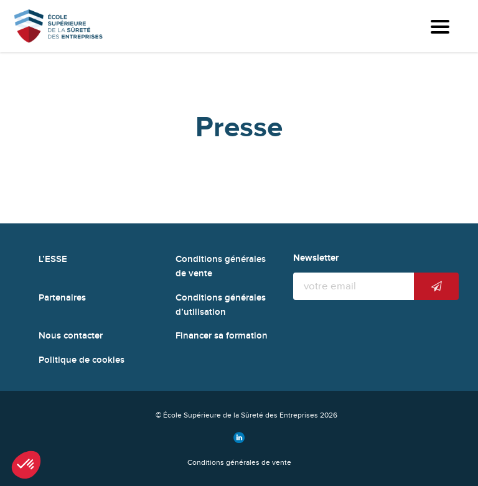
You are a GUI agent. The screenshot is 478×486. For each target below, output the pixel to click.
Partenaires (62, 298)
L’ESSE (53, 259)
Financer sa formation (222, 336)
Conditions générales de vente (239, 462)
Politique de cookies (81, 360)
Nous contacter (71, 336)
